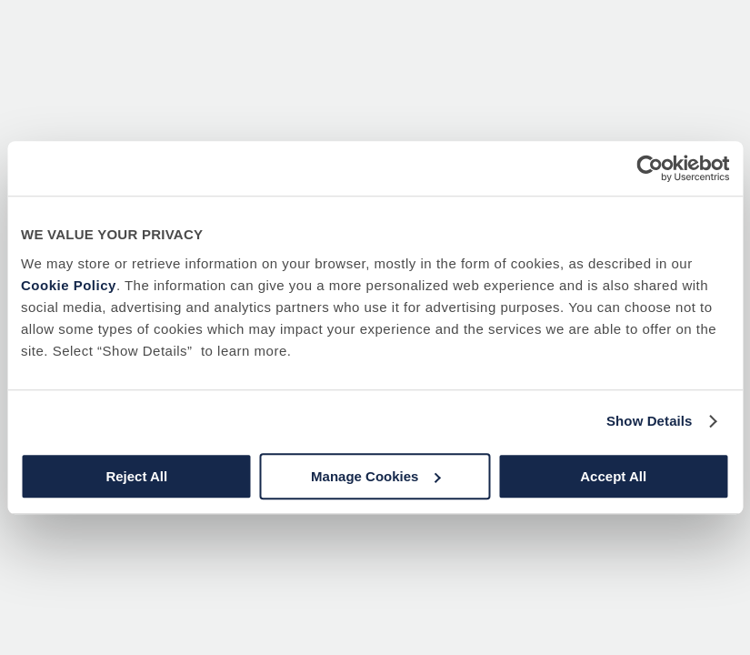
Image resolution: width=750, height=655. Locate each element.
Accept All (613, 476)
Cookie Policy (68, 285)
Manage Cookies (375, 476)
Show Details (649, 420)
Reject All (136, 476)
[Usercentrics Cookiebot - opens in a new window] (649, 168)
